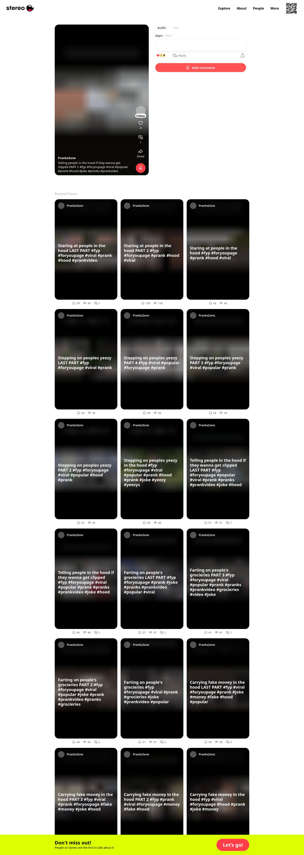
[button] (232, 845)
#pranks (94, 171)
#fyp (83, 167)
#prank (63, 171)
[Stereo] (20, 8)
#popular (121, 167)
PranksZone (67, 158)
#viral (110, 167)
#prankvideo (109, 171)
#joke (83, 171)
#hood (73, 171)
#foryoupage (96, 167)
